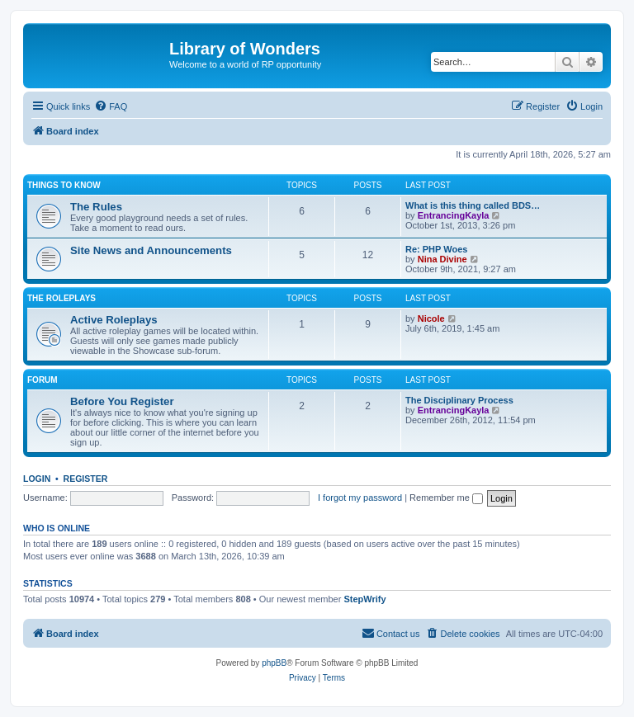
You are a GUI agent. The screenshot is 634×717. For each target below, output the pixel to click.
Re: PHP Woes (436, 249)
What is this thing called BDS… (472, 205)
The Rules (96, 206)
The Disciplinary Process (459, 400)
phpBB (274, 662)
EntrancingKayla (454, 215)
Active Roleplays (114, 320)
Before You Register (122, 401)
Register (86, 479)
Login (36, 479)
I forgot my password (360, 497)
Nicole (431, 318)
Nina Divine (442, 259)
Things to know (64, 185)
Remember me (446, 497)
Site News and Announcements (151, 250)
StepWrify (364, 599)
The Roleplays (61, 298)
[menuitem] (110, 106)
